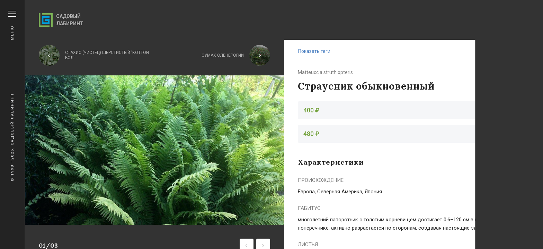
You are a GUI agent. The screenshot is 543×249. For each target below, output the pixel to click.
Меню (12, 25)
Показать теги (314, 51)
